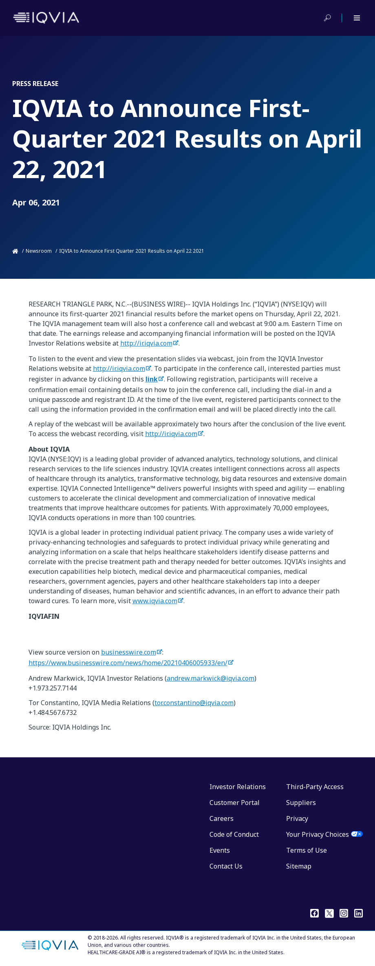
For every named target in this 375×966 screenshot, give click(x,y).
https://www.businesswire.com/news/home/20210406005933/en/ (128, 662)
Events (220, 850)
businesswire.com (128, 652)
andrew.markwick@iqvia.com (210, 678)
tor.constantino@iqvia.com (194, 702)
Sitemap (298, 866)
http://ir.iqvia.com (146, 343)
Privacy (297, 818)
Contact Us (226, 866)
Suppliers (301, 802)
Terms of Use (306, 850)
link (152, 379)
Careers (222, 818)
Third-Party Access (315, 786)
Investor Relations (238, 786)
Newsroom (39, 250)
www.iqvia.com (154, 600)
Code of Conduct (234, 834)
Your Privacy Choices (317, 834)
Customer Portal (235, 802)
